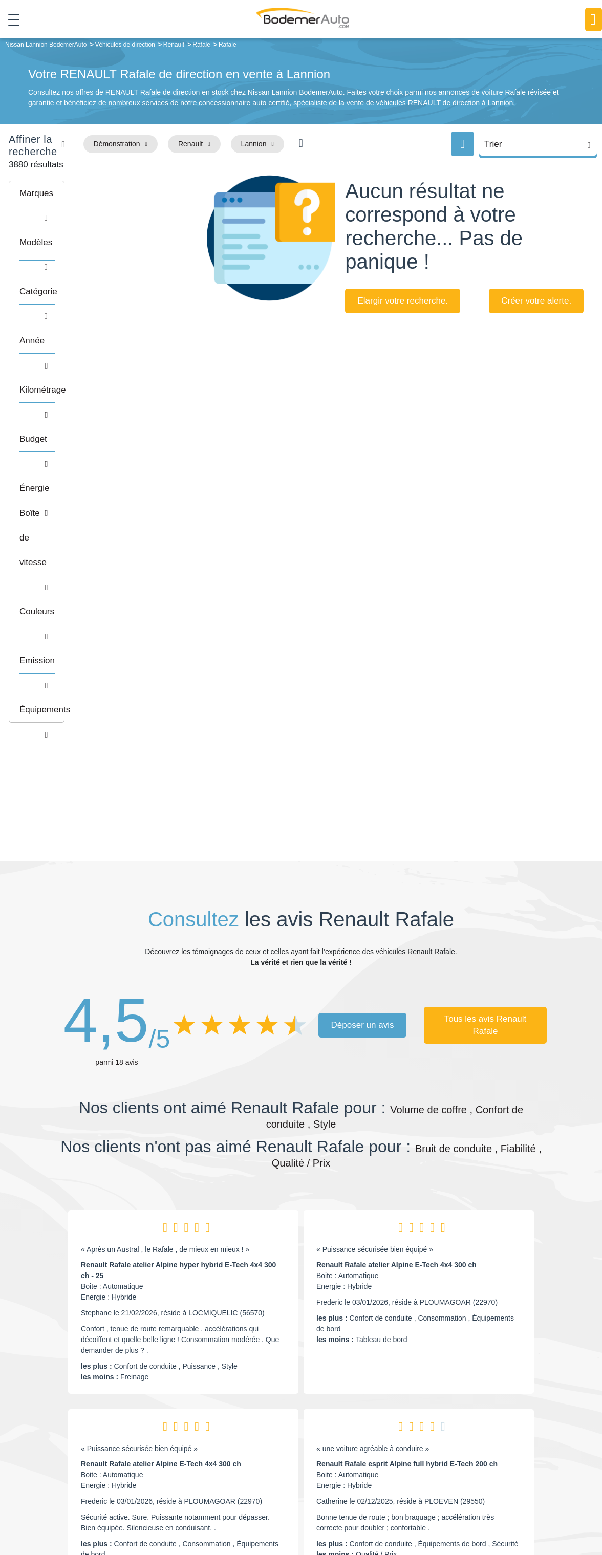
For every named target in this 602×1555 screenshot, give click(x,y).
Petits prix (355, 1419)
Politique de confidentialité (487, 1512)
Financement (251, 1450)
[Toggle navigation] (10, 20)
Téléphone (135, 1421)
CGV (539, 1512)
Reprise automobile (480, 1435)
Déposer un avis (362, 722)
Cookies (431, 1512)
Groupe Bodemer (257, 1419)
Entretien (463, 1466)
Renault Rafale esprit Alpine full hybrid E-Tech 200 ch (407, 1161)
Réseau (242, 1435)
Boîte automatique (368, 1435)
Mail (78, 1421)
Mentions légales (388, 1512)
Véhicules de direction (374, 1450)
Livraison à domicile (480, 1450)
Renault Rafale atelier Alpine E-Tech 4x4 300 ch (396, 962)
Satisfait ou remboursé (485, 1419)
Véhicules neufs (364, 1466)
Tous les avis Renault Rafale (485, 722)
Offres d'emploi (254, 1466)
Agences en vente (477, 1482)
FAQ (237, 1482)
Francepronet (190, 1512)
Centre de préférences (323, 1512)
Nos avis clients (90, 1440)
